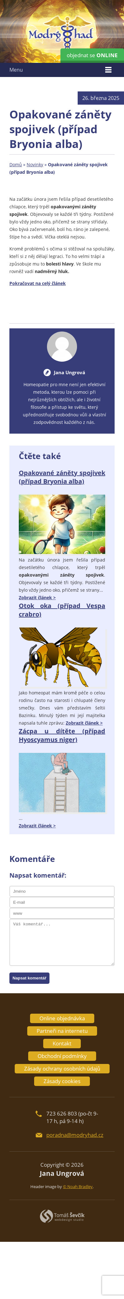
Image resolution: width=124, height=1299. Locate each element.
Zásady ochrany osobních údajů (62, 1068)
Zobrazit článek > (37, 597)
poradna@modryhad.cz (74, 1134)
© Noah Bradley (78, 1186)
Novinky (35, 164)
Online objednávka (62, 1018)
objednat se (92, 55)
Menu (16, 69)
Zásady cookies (62, 1081)
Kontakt (62, 1043)
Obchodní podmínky (62, 1056)
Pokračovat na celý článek (37, 283)
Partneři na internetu (62, 1030)
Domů (15, 164)
